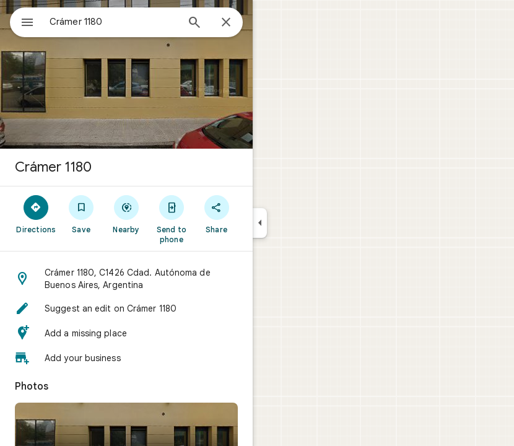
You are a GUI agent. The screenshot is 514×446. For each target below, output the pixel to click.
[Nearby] (126, 214)
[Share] (216, 214)
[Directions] (36, 214)
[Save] (81, 214)
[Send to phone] (171, 219)
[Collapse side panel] (260, 223)
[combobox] (113, 21)
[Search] (194, 23)
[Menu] (27, 23)
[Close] (226, 22)
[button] (126, 278)
